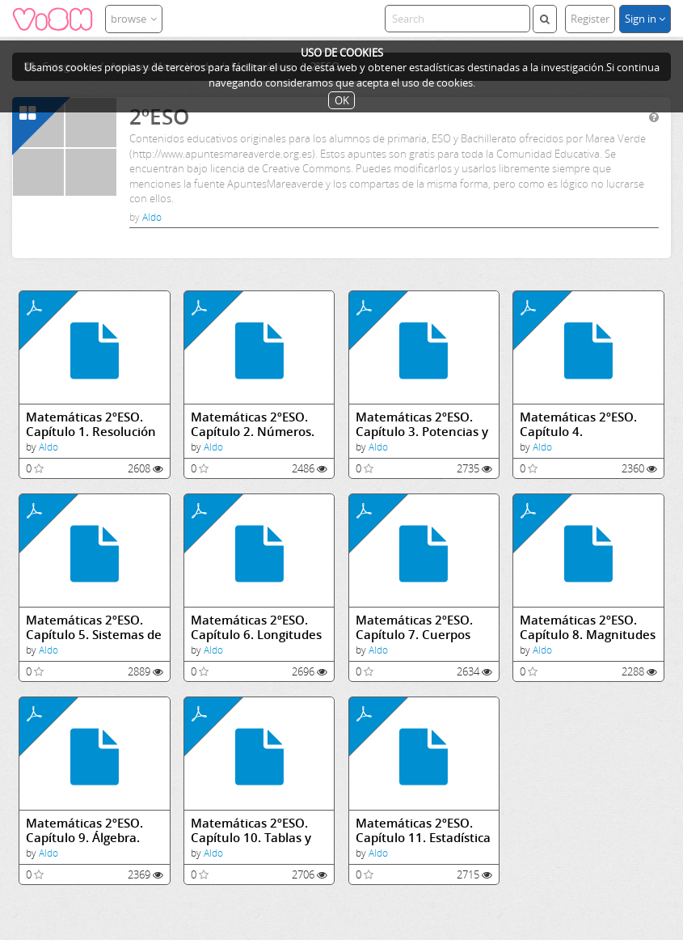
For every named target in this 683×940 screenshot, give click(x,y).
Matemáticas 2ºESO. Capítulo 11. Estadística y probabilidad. (423, 830)
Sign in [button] (645, 18)
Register (590, 18)
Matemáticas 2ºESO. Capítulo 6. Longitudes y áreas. (256, 627)
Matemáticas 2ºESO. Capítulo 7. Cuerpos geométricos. (414, 627)
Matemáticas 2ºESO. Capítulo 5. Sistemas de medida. (94, 627)
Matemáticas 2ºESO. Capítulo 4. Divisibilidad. (578, 424)
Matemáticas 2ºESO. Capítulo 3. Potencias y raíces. (422, 424)
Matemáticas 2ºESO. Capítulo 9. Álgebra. (84, 830)
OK (342, 100)
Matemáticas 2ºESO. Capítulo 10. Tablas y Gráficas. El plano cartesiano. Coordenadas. (251, 830)
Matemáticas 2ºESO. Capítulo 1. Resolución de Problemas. (91, 424)
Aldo (152, 217)
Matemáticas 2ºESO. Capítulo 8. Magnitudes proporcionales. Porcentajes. (588, 627)
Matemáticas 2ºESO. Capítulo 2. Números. (252, 424)
